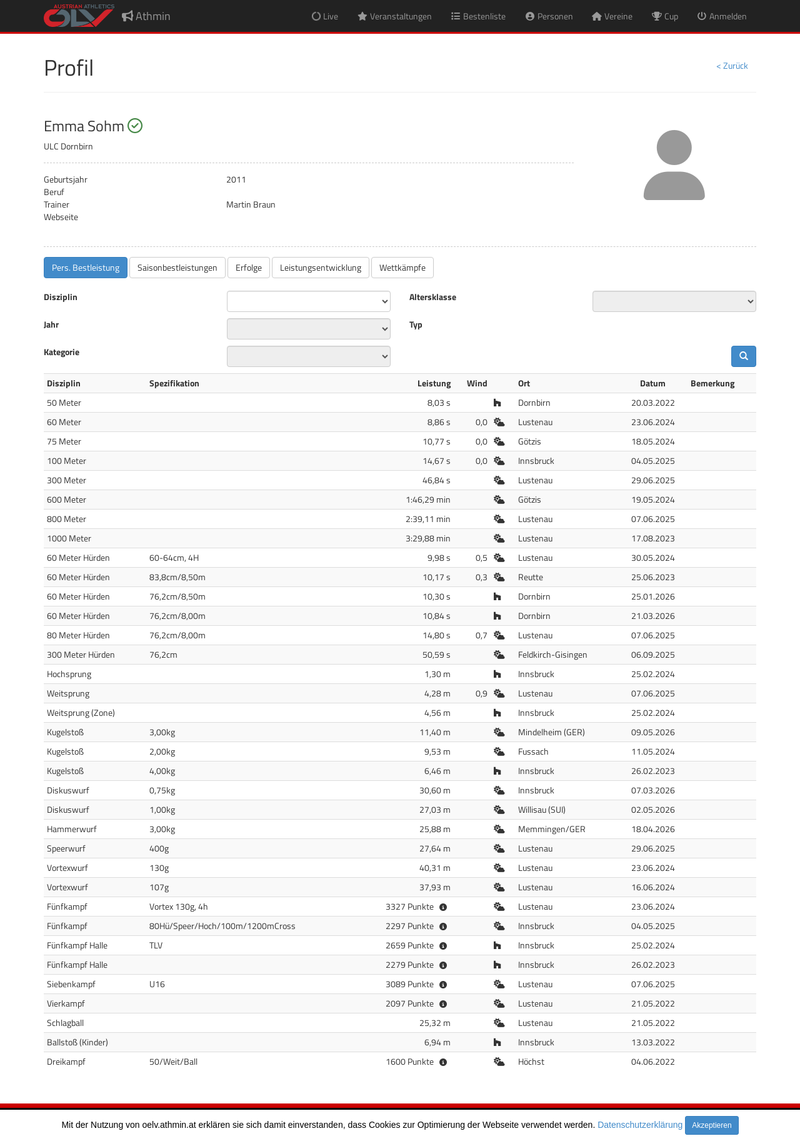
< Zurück (732, 65)
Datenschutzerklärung (640, 1125)
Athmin (146, 16)
